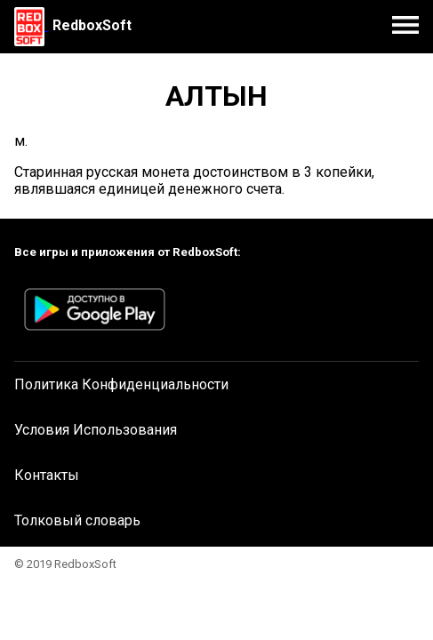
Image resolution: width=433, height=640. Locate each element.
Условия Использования (95, 429)
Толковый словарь (77, 520)
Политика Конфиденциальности (121, 384)
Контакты (46, 475)
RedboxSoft (92, 25)
